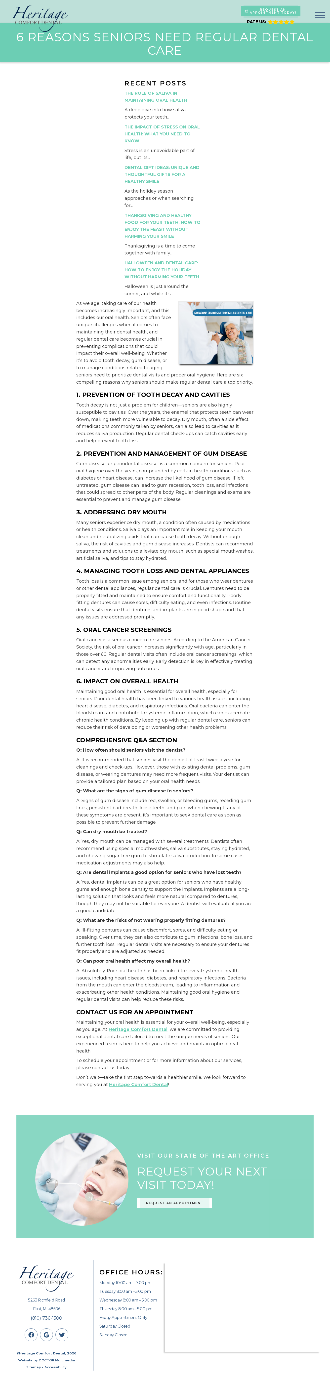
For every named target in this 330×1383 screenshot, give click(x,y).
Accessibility (55, 1367)
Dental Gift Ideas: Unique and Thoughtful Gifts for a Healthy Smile (162, 174)
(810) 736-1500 (46, 1318)
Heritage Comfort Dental (138, 1029)
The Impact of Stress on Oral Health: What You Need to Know (162, 133)
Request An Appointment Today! (270, 11)
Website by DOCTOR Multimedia (46, 1360)
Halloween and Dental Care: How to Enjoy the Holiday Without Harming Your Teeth (161, 269)
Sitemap (33, 1367)
